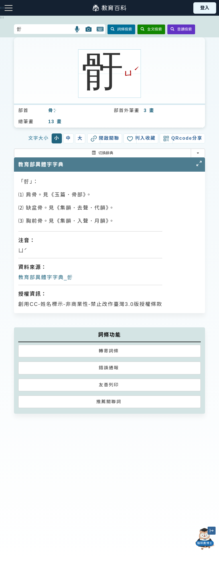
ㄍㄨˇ (55, 111)
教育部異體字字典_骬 (45, 277)
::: (2, 17)
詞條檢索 (121, 29)
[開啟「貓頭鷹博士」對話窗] (205, 539)
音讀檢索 (181, 29)
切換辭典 (102, 153)
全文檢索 (151, 29)
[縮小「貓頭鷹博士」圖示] (212, 531)
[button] (77, 29)
